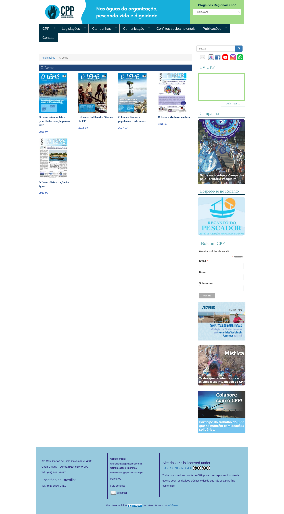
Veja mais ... (233, 103)
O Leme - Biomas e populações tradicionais (131, 119)
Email (203, 261)
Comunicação (135, 29)
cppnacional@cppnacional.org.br (126, 464)
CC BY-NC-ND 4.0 (186, 468)
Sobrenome (206, 283)
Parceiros (115, 478)
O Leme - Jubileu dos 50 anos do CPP (95, 119)
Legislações (72, 29)
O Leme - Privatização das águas (54, 184)
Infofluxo (172, 505)
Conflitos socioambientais (176, 28)
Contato (48, 38)
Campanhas (103, 29)
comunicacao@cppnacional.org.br (126, 472)
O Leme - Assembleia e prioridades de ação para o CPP (54, 121)
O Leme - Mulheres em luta (174, 117)
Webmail (122, 492)
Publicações (213, 29)
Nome (202, 272)
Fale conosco (117, 485)
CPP (47, 29)
